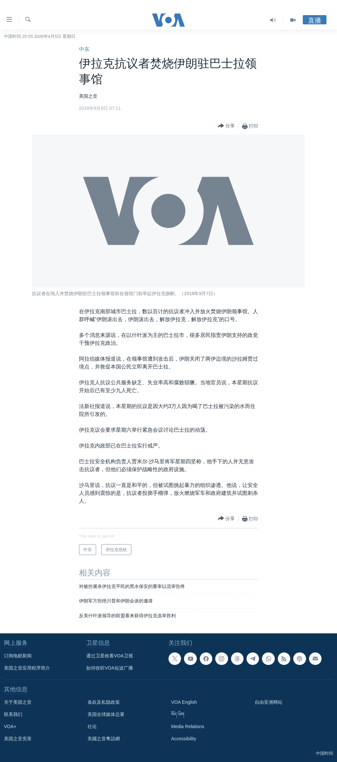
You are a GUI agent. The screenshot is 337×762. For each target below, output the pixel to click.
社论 (92, 726)
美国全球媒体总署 (106, 714)
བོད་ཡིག (177, 714)
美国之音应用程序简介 (27, 668)
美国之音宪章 (18, 738)
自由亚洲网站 (268, 702)
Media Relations (187, 726)
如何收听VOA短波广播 (109, 668)
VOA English (184, 702)
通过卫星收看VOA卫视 (109, 655)
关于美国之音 (18, 702)
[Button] (226, 126)
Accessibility (183, 738)
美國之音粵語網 (104, 738)
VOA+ (10, 726)
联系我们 (13, 714)
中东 (84, 49)
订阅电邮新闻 (18, 655)
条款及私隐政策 (104, 702)
